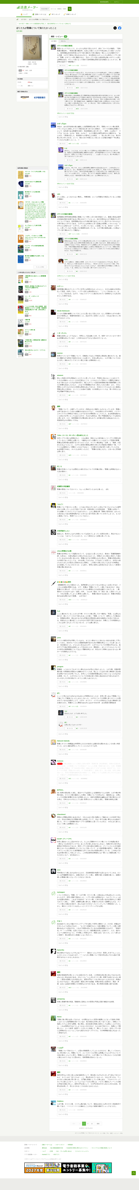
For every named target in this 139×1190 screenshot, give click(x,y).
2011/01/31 (83, 1005)
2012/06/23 (83, 880)
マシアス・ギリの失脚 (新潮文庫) (34, 245)
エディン (60, 286)
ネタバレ (63, 41)
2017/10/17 (83, 395)
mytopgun (61, 892)
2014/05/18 (83, 706)
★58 (70, 65)
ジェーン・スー (29, 279)
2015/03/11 (83, 570)
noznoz (60, 353)
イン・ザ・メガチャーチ (32, 296)
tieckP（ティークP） (64, 839)
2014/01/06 (83, 749)
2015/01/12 (84, 599)
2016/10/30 (83, 475)
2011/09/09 (84, 987)
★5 (70, 570)
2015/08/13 (83, 519)
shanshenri (61, 814)
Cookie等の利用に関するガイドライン (77, 1148)
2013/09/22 (84, 778)
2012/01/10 (83, 909)
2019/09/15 (85, 234)
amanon (60, 375)
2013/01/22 (83, 803)
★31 (70, 778)
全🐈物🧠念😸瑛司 (64, 582)
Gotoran (60, 761)
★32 (77, 108)
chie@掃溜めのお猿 (64, 551)
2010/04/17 (80, 1110)
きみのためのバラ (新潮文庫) (33, 181)
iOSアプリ (56, 1154)
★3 (77, 179)
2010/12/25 (83, 1036)
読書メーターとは (47, 1144)
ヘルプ (44, 1151)
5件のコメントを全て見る (65, 183)
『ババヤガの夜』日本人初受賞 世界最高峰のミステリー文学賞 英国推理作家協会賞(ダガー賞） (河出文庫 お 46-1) (36, 309)
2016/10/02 (80, 493)
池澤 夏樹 (23, 19)
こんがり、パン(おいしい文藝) (33, 235)
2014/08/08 (83, 682)
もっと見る (40, 267)
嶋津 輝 (27, 331)
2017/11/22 (83, 341)
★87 (70, 424)
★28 (70, 455)
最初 (74, 1123)
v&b (58, 194)
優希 (58, 406)
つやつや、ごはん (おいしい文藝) (34, 202)
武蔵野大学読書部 (63, 486)
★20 (70, 143)
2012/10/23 (83, 858)
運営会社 (44, 1148)
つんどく (60, 504)
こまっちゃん (62, 333)
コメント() (75, 65)
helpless (60, 1101)
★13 (70, 539)
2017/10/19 (83, 364)
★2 (77, 160)
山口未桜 (27, 321)
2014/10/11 (83, 626)
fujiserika (60, 950)
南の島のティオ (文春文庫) (32, 192)
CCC (59, 870)
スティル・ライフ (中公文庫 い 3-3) (35, 171)
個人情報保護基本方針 (56, 1148)
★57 (70, 234)
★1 (70, 202)
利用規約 (70, 1144)
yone (59, 637)
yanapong (61, 999)
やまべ (59, 921)
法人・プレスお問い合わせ (64, 1151)
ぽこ (58, 693)
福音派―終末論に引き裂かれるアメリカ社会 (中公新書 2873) (36, 287)
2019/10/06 (83, 202)
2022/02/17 (84, 65)
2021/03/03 (84, 143)
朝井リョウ (28, 298)
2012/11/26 (83, 827)
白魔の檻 (27, 319)
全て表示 (53, 41)
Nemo (59, 1017)
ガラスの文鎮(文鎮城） (65, 46)
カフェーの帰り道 (30, 330)
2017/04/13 (84, 424)
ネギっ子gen (61, 124)
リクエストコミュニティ (82, 1151)
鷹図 (58, 972)
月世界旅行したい (63, 531)
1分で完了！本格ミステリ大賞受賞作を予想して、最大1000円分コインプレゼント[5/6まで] (45, 23)
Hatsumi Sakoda (63, 741)
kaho (66, 259)
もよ (58, 611)
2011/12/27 (83, 938)
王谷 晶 (27, 313)
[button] (70, 9)
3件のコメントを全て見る (65, 113)
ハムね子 (60, 1048)
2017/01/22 (84, 455)
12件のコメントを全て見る (66, 276)
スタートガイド (60, 1144)
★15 (70, 599)
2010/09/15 (83, 1061)
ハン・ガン (28, 352)
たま (66, 148)
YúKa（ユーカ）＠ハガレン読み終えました (72, 435)
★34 (77, 88)
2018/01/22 (83, 299)
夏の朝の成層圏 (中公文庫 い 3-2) (34, 256)
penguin (60, 666)
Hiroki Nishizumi (63, 311)
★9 (70, 299)
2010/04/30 (83, 1089)
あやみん (60, 790)
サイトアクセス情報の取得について (102, 1148)
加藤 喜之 (27, 289)
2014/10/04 (83, 655)
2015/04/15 (84, 539)
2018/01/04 (83, 321)
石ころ (59, 466)
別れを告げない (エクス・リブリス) (35, 350)
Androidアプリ (46, 1154)
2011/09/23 (83, 961)
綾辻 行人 (27, 343)
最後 (98, 1123)
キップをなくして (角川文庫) (33, 225)
